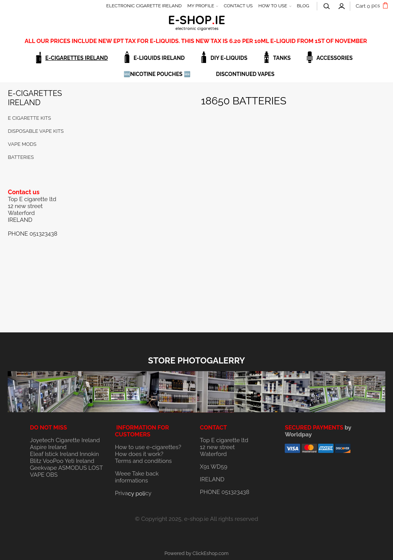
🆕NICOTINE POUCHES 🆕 (157, 74)
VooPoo (53, 461)
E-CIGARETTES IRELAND (76, 58)
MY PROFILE (200, 5)
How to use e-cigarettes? (148, 447)
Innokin (89, 454)
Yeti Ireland (79, 461)
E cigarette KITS (29, 118)
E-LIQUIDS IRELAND (159, 58)
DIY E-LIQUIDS (228, 58)
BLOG (303, 5)
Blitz (35, 461)
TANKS (282, 58)
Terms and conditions (143, 461)
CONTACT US (238, 5)
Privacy (133, 493)
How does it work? (139, 454)
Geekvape (43, 467)
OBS (52, 474)
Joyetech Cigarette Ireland (65, 440)
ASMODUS (72, 467)
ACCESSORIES (334, 58)
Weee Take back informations (137, 477)
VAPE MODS (22, 144)
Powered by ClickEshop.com (196, 553)
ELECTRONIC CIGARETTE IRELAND (144, 5)
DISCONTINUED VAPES (245, 74)
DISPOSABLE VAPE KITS (35, 131)
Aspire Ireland (48, 447)
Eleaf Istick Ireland (54, 454)
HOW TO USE (272, 5)
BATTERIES (21, 157)
